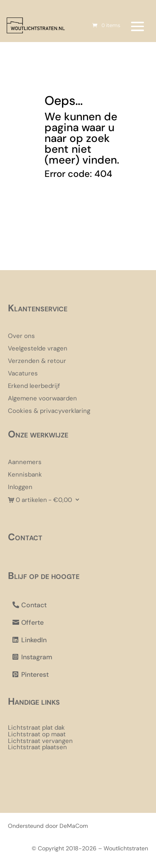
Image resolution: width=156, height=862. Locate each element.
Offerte (32, 622)
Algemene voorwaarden (42, 398)
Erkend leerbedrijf (34, 386)
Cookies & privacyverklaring (49, 411)
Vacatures (23, 374)
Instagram (36, 657)
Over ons (21, 336)
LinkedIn (34, 640)
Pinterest (35, 674)
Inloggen (20, 487)
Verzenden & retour (37, 361)
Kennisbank (25, 475)
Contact (34, 605)
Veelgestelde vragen (37, 349)
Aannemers (25, 462)
